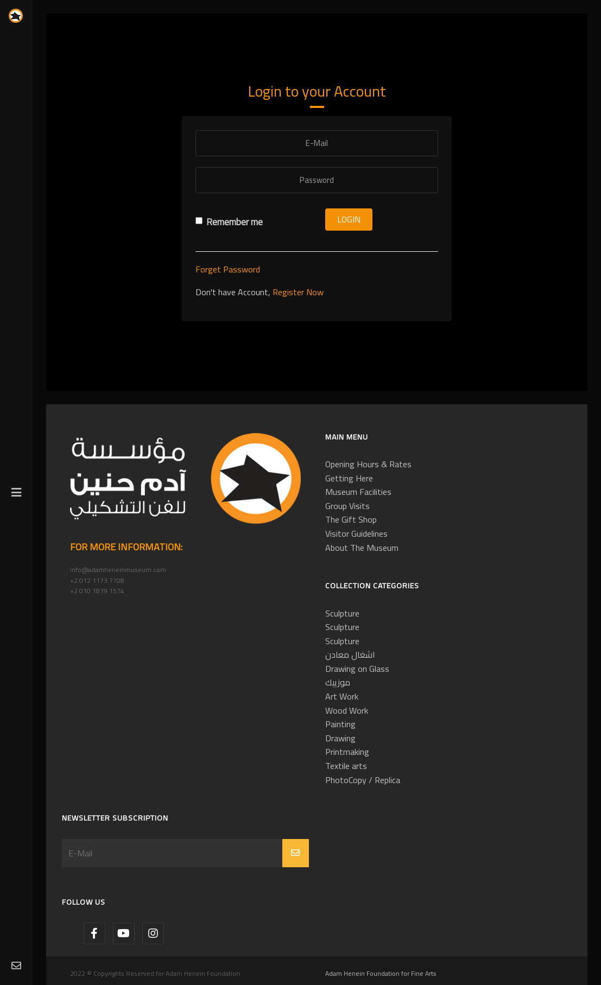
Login (348, 219)
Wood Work (346, 710)
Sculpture (342, 613)
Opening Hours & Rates (368, 464)
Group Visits (347, 506)
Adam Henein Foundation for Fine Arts (380, 973)
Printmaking (347, 751)
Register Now (298, 292)
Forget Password (227, 269)
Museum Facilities (358, 492)
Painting (340, 724)
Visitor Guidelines (356, 533)
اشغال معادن (350, 654)
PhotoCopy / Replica (362, 780)
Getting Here (349, 478)
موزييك (337, 682)
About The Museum (361, 547)
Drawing (340, 738)
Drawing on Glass (357, 668)
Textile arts (346, 766)
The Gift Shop (351, 519)
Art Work (341, 696)
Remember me (229, 222)
